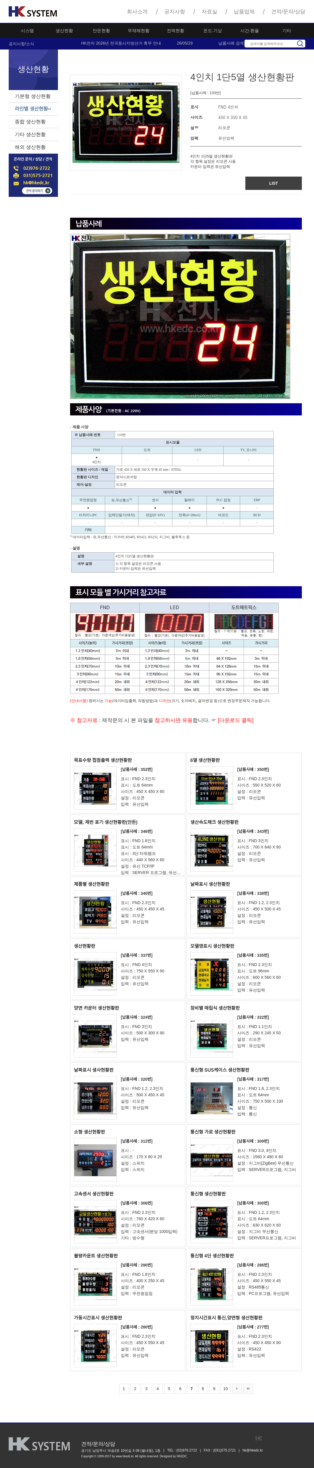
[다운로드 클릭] (234, 720)
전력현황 (175, 30)
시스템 (27, 30)
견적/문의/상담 (288, 11)
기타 (286, 30)
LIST (273, 183)
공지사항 (174, 11)
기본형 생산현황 (33, 96)
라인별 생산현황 (31, 109)
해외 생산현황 (30, 147)
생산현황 (64, 30)
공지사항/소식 (21, 43)
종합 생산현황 (30, 121)
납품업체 (244, 11)
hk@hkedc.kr (252, 1450)
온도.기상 (212, 30)
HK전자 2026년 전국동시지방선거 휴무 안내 (121, 43)
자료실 (209, 11)
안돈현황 (101, 30)
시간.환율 (249, 30)
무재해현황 (138, 30)
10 (225, 1388)
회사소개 (137, 11)
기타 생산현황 (30, 134)
